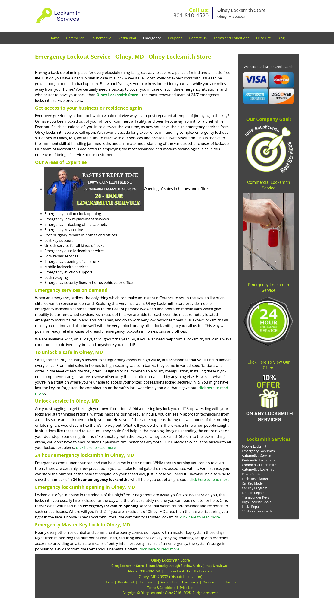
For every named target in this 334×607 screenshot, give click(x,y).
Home (54, 37)
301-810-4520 (191, 15)
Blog (281, 37)
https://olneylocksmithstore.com (188, 571)
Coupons (175, 37)
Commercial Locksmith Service (268, 185)
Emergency (152, 37)
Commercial (76, 37)
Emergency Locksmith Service (268, 287)
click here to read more (96, 447)
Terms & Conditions (161, 588)
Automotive (102, 37)
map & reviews (217, 566)
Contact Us (198, 37)
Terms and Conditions (231, 37)
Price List (263, 37)
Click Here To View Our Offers (268, 365)
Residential (127, 37)
